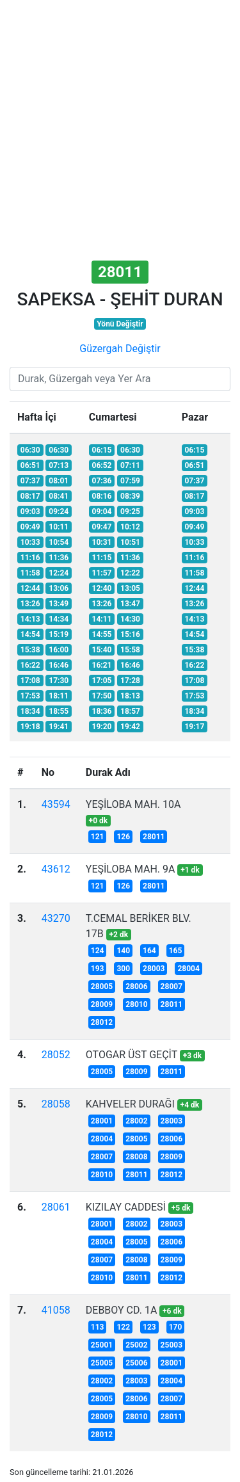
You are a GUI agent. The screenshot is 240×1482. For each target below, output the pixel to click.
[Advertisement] (120, 132)
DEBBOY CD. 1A (121, 1310)
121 (97, 836)
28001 (102, 1120)
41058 (56, 1310)
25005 (102, 1362)
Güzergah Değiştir (119, 348)
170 (175, 1327)
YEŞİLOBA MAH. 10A (133, 804)
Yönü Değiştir (120, 323)
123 (149, 1327)
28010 (136, 1004)
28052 (56, 1055)
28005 (102, 986)
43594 (56, 804)
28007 (171, 986)
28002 (136, 1120)
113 (97, 1327)
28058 (56, 1104)
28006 (136, 986)
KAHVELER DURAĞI (130, 1104)
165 (175, 950)
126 (123, 836)
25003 (171, 1345)
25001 (102, 1345)
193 (97, 968)
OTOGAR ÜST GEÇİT (131, 1055)
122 (123, 1327)
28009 (102, 1004)
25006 (136, 1362)
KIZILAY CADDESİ (126, 1207)
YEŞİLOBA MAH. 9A (130, 869)
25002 (136, 1345)
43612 (56, 869)
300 (123, 968)
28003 (153, 968)
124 (97, 950)
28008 (136, 1156)
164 (149, 950)
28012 (102, 1022)
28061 (56, 1207)
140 (123, 950)
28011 (153, 836)
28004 (188, 968)
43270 (56, 918)
